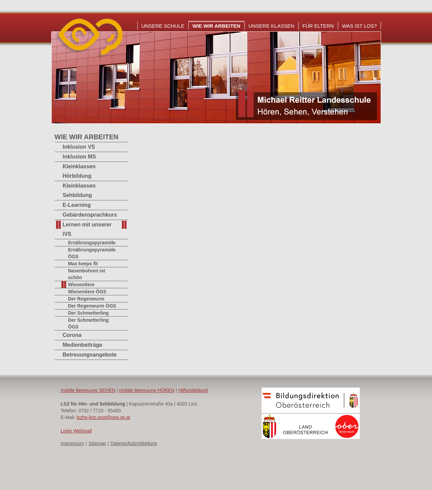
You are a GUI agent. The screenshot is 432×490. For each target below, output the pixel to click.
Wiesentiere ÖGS (87, 291)
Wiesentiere (81, 284)
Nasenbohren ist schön (86, 274)
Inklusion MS (79, 157)
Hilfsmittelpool (193, 390)
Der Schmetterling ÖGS (88, 323)
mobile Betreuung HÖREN (146, 390)
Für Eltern (318, 26)
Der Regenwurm (86, 298)
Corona (72, 335)
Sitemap (97, 443)
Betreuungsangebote (90, 355)
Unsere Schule (163, 26)
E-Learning (77, 205)
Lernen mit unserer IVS (87, 229)
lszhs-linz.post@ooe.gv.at (103, 417)
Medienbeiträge (82, 345)
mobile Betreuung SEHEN (88, 390)
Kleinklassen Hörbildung (79, 171)
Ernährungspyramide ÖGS (92, 253)
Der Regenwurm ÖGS (92, 306)
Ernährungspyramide (92, 242)
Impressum (72, 443)
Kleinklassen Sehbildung (79, 190)
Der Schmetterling (88, 313)
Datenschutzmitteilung (133, 443)
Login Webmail (76, 431)
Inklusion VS (79, 147)
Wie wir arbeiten (216, 26)
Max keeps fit (83, 263)
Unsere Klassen (271, 26)
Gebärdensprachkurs (90, 215)
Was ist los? (359, 26)
